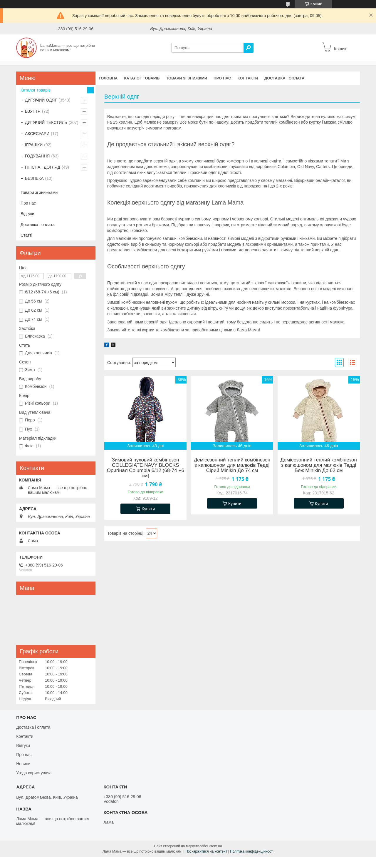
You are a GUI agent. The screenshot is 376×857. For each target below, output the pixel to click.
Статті (26, 235)
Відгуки (27, 213)
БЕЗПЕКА (34, 178)
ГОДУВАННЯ (37, 156)
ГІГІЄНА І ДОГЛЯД (42, 167)
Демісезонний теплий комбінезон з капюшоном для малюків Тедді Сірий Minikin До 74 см (232, 465)
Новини (23, 763)
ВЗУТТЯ (33, 111)
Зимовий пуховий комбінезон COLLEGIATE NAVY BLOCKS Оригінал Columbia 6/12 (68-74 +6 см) (145, 468)
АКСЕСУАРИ (37, 133)
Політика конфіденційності (251, 851)
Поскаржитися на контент (206, 851)
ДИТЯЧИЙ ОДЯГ (41, 100)
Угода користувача (33, 772)
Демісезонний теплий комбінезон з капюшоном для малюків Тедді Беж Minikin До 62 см (318, 465)
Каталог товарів (142, 78)
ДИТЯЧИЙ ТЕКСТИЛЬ (46, 122)
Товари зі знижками (39, 192)
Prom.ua (215, 846)
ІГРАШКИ (34, 144)
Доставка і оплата (284, 78)
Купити (148, 508)
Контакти (248, 78)
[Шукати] (249, 48)
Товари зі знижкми (186, 78)
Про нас (222, 78)
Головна (108, 78)
